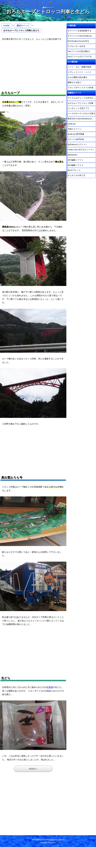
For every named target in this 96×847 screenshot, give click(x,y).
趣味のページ (23, 25)
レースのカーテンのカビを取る (81, 113)
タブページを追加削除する (79, 31)
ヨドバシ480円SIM (76, 139)
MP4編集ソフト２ (75, 165)
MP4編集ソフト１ (75, 160)
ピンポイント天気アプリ (78, 108)
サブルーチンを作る (76, 46)
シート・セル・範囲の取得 (79, 67)
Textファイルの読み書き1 (79, 51)
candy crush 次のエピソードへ (81, 150)
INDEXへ (33, 768)
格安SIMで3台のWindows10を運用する (82, 119)
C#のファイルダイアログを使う (82, 57)
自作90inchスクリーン (77, 144)
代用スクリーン (74, 129)
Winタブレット (74, 170)
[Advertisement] (33, 64)
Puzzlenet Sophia (57, 839)
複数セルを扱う (74, 82)
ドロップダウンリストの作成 (80, 88)
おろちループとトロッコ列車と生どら (82, 103)
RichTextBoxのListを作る (78, 41)
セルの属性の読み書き (77, 77)
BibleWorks (72, 155)
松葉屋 (50, 687)
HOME (6, 25)
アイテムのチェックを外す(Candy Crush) (82, 98)
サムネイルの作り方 (76, 175)
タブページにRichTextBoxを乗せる (82, 36)
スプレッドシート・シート (79, 72)
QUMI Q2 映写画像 (76, 134)
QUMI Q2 (72, 124)
